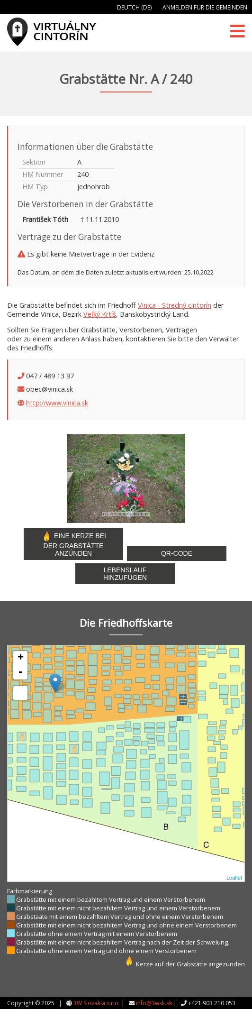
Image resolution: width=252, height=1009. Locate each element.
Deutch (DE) (134, 7)
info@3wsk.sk (154, 1003)
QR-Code (176, 553)
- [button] (20, 672)
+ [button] (21, 658)
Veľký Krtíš (99, 314)
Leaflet (234, 878)
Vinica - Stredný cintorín (174, 305)
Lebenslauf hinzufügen (125, 573)
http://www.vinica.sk (57, 402)
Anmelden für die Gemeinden (204, 7)
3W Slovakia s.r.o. (96, 1003)
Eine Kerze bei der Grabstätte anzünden (73, 544)
